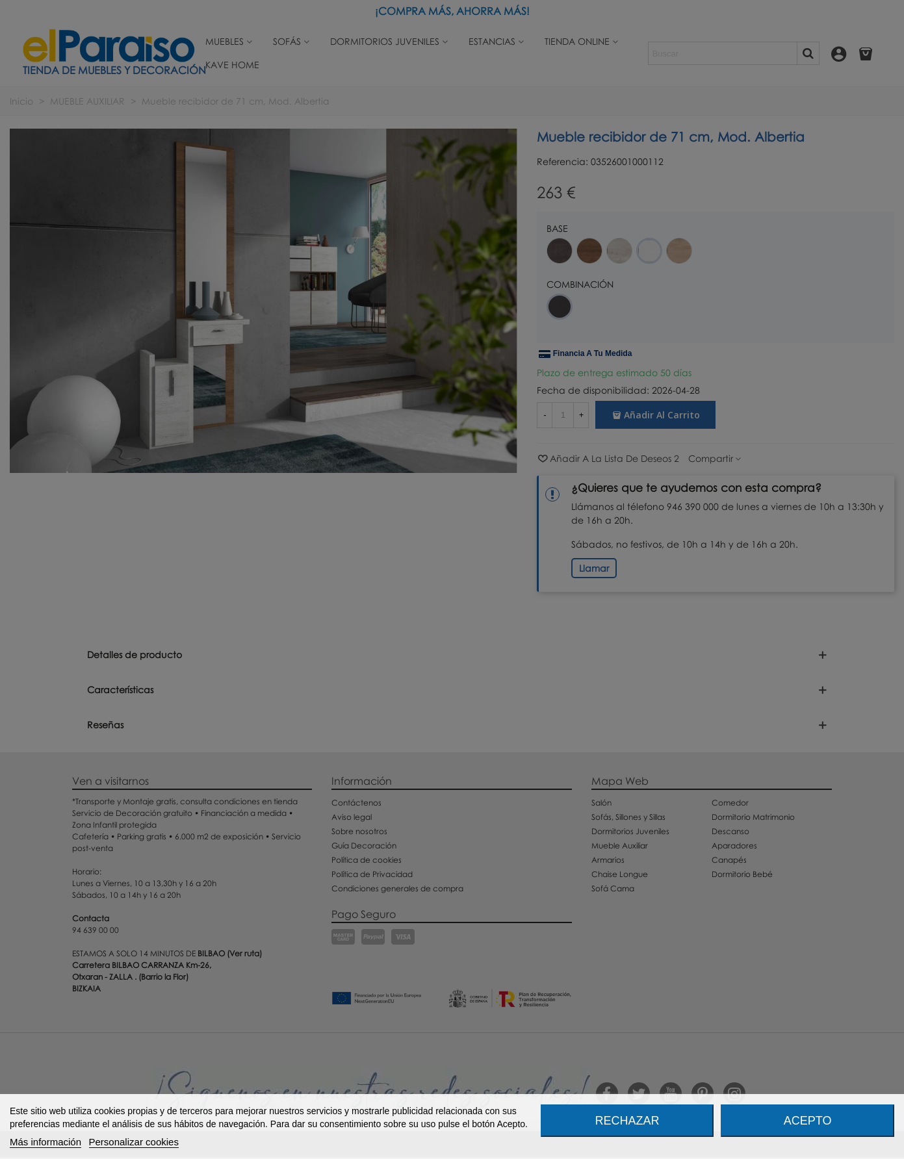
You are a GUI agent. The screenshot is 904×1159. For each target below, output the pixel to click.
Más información (45, 1141)
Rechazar (627, 1120)
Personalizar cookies (134, 1141)
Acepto (808, 1120)
